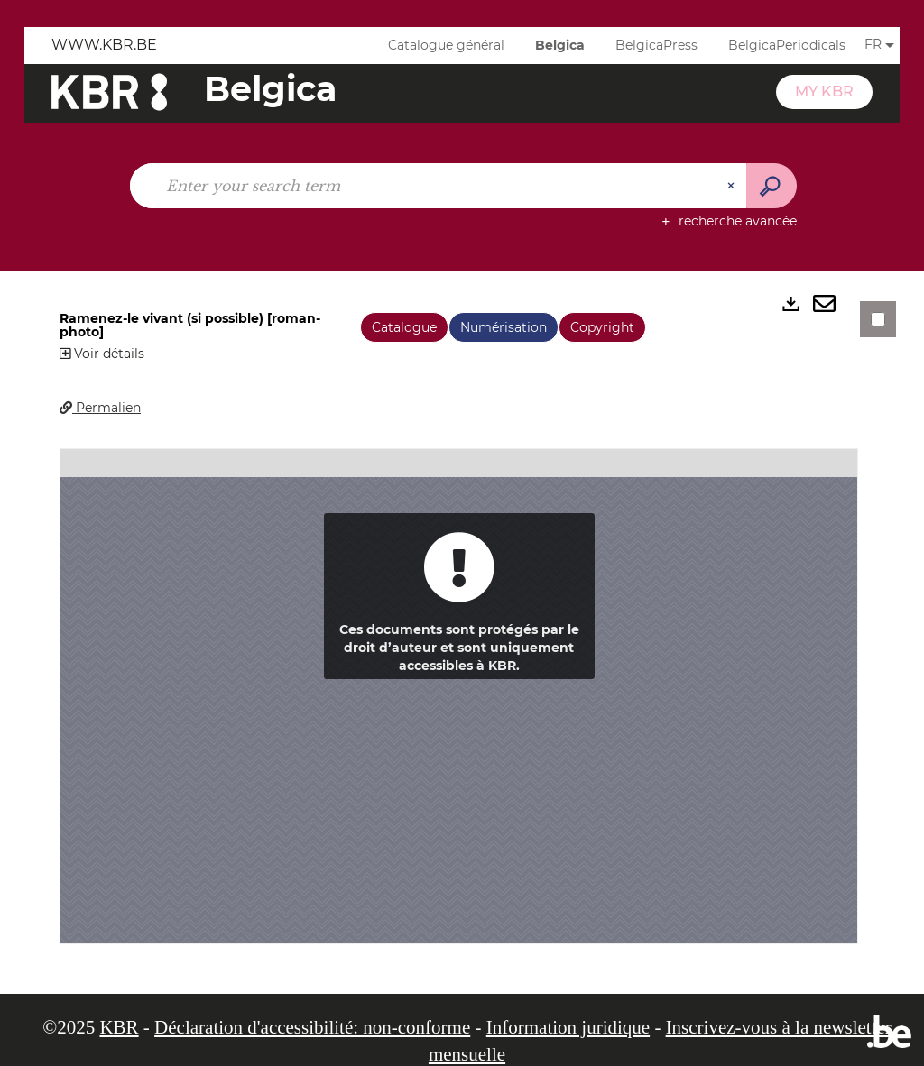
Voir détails (102, 353)
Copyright (602, 327)
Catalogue (404, 327)
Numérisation (503, 327)
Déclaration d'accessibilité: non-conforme (312, 1027)
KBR (118, 1027)
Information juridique (568, 1027)
